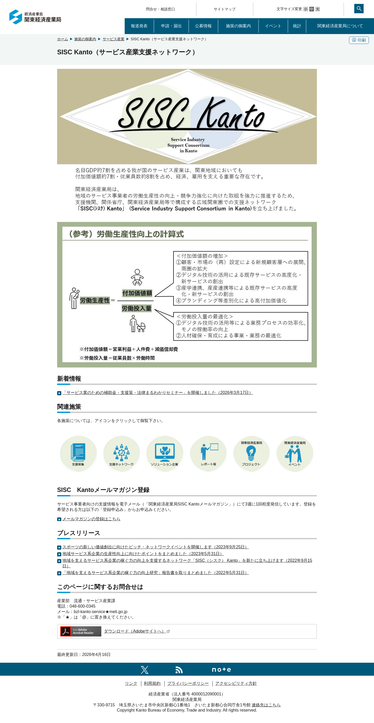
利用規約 (152, 683)
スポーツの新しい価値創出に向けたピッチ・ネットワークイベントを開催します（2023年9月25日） (155, 547)
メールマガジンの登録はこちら (91, 519)
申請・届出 (171, 26)
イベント (273, 26)
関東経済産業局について (340, 26)
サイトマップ (225, 9)
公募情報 (203, 26)
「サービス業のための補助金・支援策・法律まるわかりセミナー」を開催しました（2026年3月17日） (157, 392)
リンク (131, 683)
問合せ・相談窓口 (160, 9)
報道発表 (139, 26)
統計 (297, 26)
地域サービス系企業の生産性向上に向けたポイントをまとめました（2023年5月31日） (143, 553)
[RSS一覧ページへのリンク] (179, 669)
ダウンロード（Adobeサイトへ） (114, 631)
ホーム (62, 39)
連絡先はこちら (266, 705)
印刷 (359, 40)
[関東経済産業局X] (145, 669)
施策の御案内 (238, 26)
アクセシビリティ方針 (236, 683)
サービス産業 (113, 39)
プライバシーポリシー (188, 683)
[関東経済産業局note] (221, 669)
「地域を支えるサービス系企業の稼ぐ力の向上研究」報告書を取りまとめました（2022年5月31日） (155, 572)
